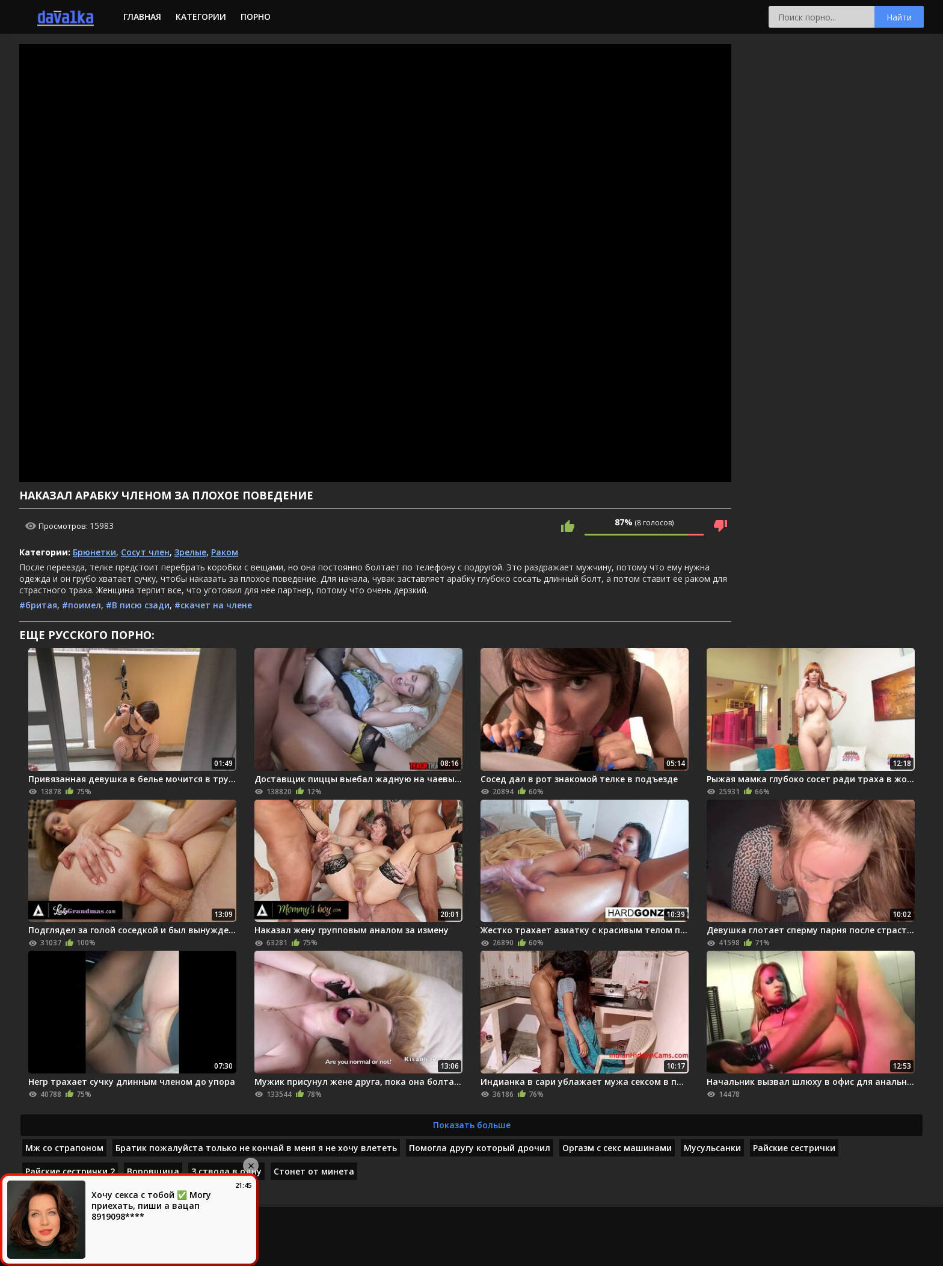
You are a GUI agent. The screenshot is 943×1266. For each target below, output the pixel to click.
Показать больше (472, 1125)
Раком (224, 552)
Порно (256, 16)
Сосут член (145, 552)
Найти (899, 17)
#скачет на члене (213, 605)
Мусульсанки (712, 1147)
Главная (142, 16)
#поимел (81, 605)
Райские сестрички (794, 1147)
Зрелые (190, 552)
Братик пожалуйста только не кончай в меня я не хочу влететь (256, 1147)
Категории (201, 16)
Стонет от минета (314, 1171)
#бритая (38, 605)
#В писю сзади (138, 605)
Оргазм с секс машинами (617, 1147)
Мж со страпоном (64, 1147)
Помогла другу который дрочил (479, 1147)
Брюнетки (94, 552)
